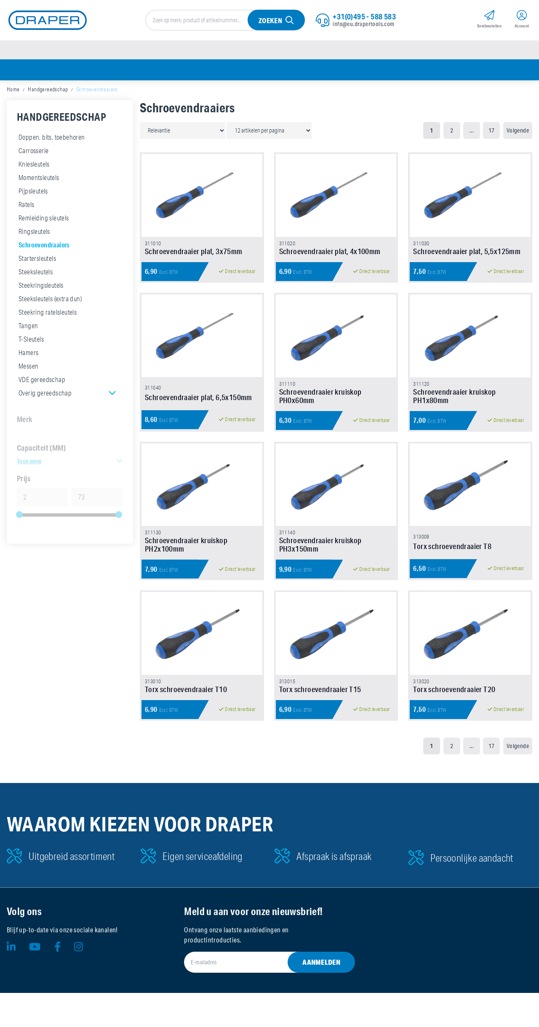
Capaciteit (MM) (41, 451)
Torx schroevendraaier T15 (320, 723)
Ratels (26, 208)
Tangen (28, 329)
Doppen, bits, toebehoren (52, 140)
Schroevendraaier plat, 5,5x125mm (466, 262)
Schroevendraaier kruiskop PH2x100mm (186, 571)
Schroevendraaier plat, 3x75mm (194, 262)
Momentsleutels (39, 181)
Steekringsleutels (41, 288)
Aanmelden (321, 996)
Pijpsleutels (33, 194)
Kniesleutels (34, 167)
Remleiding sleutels (44, 221)
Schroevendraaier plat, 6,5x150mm (198, 416)
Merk (25, 422)
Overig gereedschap (45, 396)
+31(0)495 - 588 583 (364, 17)
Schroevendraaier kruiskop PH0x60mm (320, 414)
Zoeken (270, 21)
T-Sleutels (31, 342)
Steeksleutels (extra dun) (50, 302)
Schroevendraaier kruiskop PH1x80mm (454, 414)
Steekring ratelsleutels (48, 315)
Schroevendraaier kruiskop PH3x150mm (320, 571)
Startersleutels (37, 261)
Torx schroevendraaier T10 (186, 723)
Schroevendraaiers (44, 248)
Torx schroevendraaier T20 (454, 723)
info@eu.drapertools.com (363, 25)
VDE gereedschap (42, 383)
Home (13, 92)
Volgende (518, 134)
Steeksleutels (36, 275)
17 (491, 134)
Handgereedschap (48, 92)
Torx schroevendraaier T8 (452, 572)
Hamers (28, 356)
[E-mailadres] (259, 996)
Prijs (23, 481)
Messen (28, 369)
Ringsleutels (34, 235)
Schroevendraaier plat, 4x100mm (330, 262)
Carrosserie (33, 154)
